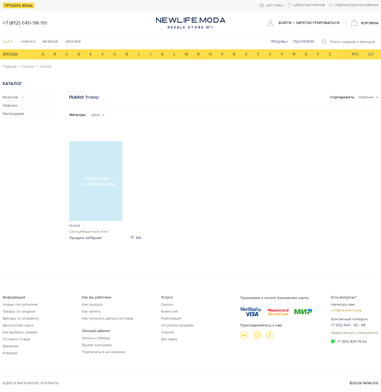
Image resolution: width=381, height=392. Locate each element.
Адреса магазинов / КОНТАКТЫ (30, 383)
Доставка (169, 339)
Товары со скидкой (19, 311)
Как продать (92, 304)
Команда (10, 353)
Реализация (171, 318)
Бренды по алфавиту (21, 318)
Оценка (167, 332)
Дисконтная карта (18, 325)
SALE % (8, 42)
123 (370, 54)
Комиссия (169, 311)
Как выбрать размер (20, 332)
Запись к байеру (96, 338)
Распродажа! (13, 113)
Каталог (28, 66)
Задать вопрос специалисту (354, 332)
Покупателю (303, 42)
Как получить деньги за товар (108, 318)
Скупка (167, 304)
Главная (10, 66)
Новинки (28, 42)
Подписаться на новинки (103, 352)
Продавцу (279, 42)
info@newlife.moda (346, 310)
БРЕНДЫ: (11, 54)
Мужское (13, 97)
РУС (355, 54)
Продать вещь (18, 5)
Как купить (91, 311)
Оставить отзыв (16, 339)
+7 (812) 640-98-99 (25, 23)
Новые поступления (20, 304)
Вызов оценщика (96, 345)
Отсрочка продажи (177, 325)
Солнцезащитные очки (88, 231)
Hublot (45, 66)
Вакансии (11, 346)
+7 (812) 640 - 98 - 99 (348, 325)
